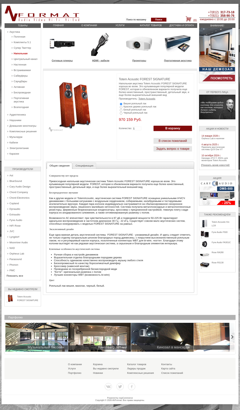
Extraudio (14, 214)
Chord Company (18, 192)
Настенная (20, 64)
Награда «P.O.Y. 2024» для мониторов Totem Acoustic (214, 159)
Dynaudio (14, 209)
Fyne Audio (15, 220)
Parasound (15, 259)
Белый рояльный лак (134, 109)
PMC (12, 270)
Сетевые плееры (62, 60)
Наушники (15, 120)
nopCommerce (126, 398)
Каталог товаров (151, 25)
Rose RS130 (218, 262)
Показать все (15, 275)
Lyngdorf (14, 236)
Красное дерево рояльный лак (139, 106)
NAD (12, 248)
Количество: (125, 128)
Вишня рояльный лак (134, 103)
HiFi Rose (15, 225)
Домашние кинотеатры (22, 125)
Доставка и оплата (182, 25)
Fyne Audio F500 (219, 232)
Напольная (21, 53)
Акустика (14, 31)
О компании (89, 25)
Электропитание (19, 148)
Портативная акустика (178, 60)
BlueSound (15, 181)
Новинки (98, 373)
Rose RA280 (218, 252)
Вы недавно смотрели (106, 368)
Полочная (19, 36)
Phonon (13, 264)
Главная (58, 25)
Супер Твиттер (22, 47)
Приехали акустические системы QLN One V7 (213, 148)
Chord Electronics (19, 197)
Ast (11, 175)
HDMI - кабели (100, 60)
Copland (14, 203)
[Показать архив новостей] (215, 165)
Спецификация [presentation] (84, 165)
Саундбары (20, 81)
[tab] (59, 166)
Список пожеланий (172, 373)
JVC (11, 231)
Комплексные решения (23, 131)
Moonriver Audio (18, 242)
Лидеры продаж (136, 368)
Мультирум (15, 137)
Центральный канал (25, 59)
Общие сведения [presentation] (60, 165)
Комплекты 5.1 (22, 42)
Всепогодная (21, 107)
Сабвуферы (21, 75)
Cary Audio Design (19, 186)
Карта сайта (168, 368)
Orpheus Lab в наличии (212, 138)
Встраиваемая (22, 70)
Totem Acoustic (146, 98)
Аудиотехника (17, 114)
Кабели (13, 142)
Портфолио (74, 373)
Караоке (14, 153)
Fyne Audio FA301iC (221, 242)
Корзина (98, 364)
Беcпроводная (22, 92)
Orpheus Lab (16, 253)
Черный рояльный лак (135, 112)
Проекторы (139, 60)
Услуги (120, 25)
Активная (19, 86)
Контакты (166, 364)
